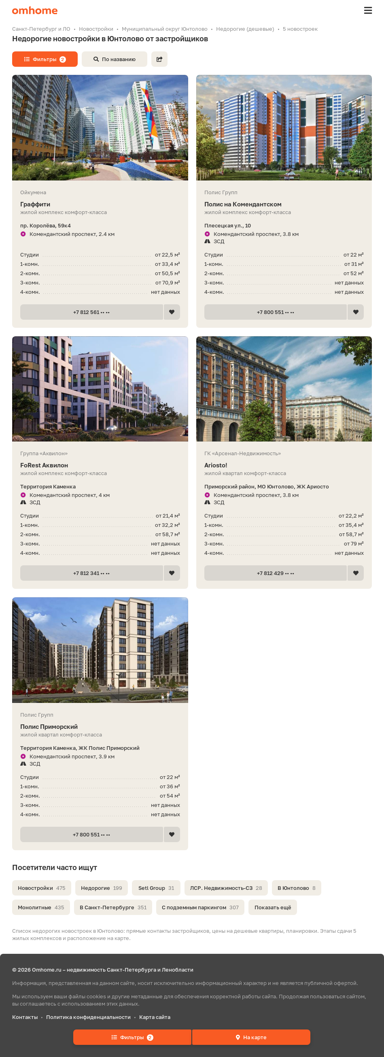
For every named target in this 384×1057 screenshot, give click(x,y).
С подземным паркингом (200, 907)
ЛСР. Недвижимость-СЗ (226, 888)
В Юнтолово (297, 888)
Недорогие (101, 888)
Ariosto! (284, 465)
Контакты (25, 1017)
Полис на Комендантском (284, 204)
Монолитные (41, 907)
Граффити (100, 204)
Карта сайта (154, 1017)
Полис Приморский (100, 726)
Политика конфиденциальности (88, 1017)
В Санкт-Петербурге (113, 907)
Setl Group (156, 888)
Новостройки (42, 888)
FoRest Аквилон (100, 465)
